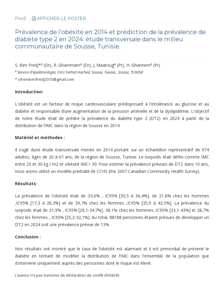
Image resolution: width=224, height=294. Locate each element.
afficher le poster (59, 18)
